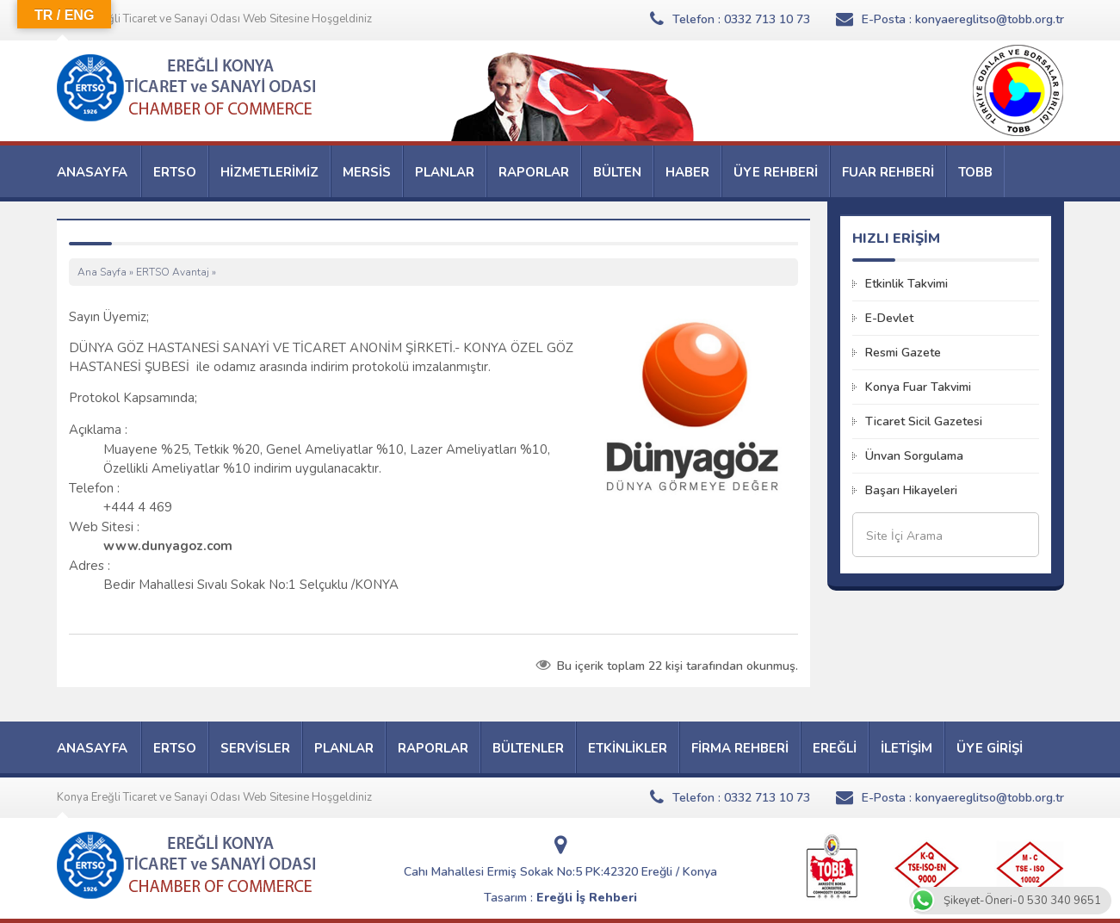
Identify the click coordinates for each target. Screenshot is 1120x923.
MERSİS (367, 172)
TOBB (975, 172)
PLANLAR (444, 172)
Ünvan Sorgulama (914, 456)
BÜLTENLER (528, 748)
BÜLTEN (617, 172)
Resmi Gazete (903, 352)
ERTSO (174, 172)
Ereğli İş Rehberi (586, 897)
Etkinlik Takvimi (906, 284)
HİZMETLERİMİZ (269, 172)
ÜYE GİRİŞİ (989, 748)
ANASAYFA (92, 172)
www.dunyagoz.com (167, 545)
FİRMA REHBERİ (740, 748)
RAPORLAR (533, 172)
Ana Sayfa (102, 272)
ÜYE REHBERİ (775, 172)
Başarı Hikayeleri (911, 490)
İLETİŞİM (906, 748)
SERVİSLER (255, 748)
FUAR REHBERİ (888, 172)
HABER (687, 172)
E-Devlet (889, 318)
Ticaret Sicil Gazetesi (923, 421)
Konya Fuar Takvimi (918, 387)
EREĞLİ (835, 748)
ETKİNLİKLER (627, 748)
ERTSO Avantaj (172, 272)
